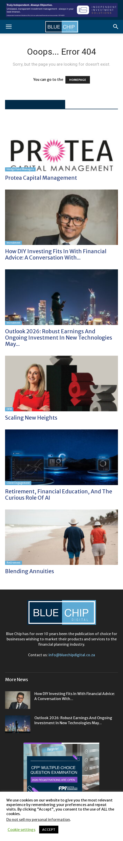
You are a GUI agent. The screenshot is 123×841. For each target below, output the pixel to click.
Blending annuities (29, 571)
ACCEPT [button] (48, 829)
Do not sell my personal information (38, 819)
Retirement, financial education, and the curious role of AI (58, 494)
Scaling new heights (31, 417)
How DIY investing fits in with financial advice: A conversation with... (55, 254)
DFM (9, 409)
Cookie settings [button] (21, 829)
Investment (13, 242)
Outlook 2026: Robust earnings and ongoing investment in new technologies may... (58, 337)
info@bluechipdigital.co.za (71, 655)
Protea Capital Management (41, 177)
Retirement (13, 562)
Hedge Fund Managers (20, 169)
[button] (9, 26)
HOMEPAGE (77, 80)
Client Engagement (18, 483)
